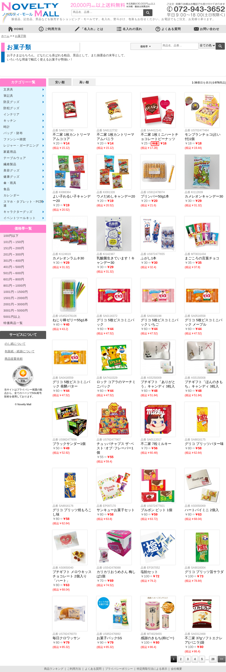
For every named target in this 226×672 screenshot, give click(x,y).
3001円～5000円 (15, 310)
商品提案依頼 (14, 358)
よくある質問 (168, 29)
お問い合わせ (206, 29)
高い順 (84, 82)
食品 (6, 189)
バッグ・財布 (13, 133)
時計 (6, 127)
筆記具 (8, 95)
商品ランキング (53, 668)
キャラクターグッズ (18, 211)
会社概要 (176, 668)
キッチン (9, 120)
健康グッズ (11, 176)
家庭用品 (9, 151)
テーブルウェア (14, 158)
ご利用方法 (49, 29)
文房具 (8, 89)
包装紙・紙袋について (20, 351)
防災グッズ (11, 102)
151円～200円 (13, 248)
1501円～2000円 (15, 298)
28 (212, 659)
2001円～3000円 (15, 304)
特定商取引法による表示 (152, 668)
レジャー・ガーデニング (21, 145)
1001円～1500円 (15, 292)
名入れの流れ (129, 29)
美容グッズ (11, 170)
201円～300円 (13, 254)
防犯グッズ (11, 108)
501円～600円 (13, 273)
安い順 (60, 82)
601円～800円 (13, 279)
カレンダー (11, 195)
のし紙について (15, 343)
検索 (147, 12)
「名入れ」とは (88, 29)
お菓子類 (20, 36)
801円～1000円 (14, 285)
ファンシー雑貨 (14, 139)
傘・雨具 (9, 183)
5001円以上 (12, 316)
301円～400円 (13, 260)
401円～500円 (13, 267)
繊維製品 (9, 164)
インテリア (11, 114)
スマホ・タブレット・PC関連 (23, 203)
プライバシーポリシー (119, 668)
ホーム (5, 36)
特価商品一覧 (13, 323)
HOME (16, 29)
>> (221, 659)
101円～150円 (13, 242)
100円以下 (11, 235)
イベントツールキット (19, 218)
